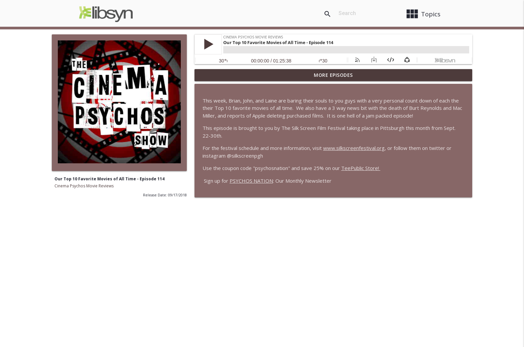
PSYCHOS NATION (251, 180)
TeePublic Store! (360, 168)
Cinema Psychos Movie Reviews (84, 186)
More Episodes (333, 75)
